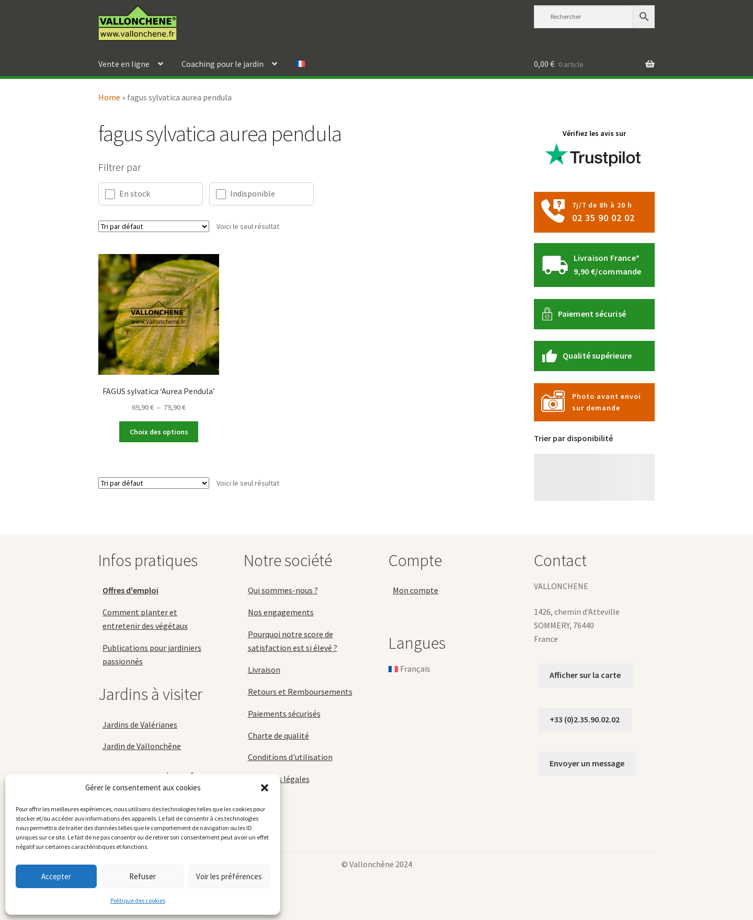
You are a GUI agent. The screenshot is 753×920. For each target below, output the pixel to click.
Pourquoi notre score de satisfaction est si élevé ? (292, 641)
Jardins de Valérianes (139, 724)
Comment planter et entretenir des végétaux (145, 619)
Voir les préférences (229, 876)
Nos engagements (281, 612)
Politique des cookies (137, 900)
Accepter (56, 876)
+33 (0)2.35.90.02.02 (585, 719)
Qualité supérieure (597, 355)
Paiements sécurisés (284, 713)
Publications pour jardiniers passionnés (151, 654)
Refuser (142, 876)
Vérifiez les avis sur (594, 151)
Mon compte (415, 590)
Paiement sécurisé (592, 313)
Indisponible (245, 193)
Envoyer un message (587, 763)
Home (109, 97)
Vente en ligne (124, 64)
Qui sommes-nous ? (283, 590)
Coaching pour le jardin (222, 64)
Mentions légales (279, 779)
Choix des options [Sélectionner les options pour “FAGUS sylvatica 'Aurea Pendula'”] (159, 431)
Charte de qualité (278, 735)
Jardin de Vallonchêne (141, 746)
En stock (127, 193)
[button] (264, 788)
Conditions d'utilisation (290, 757)
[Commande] (153, 226)
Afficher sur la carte (585, 675)
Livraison (264, 669)
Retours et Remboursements (300, 691)
